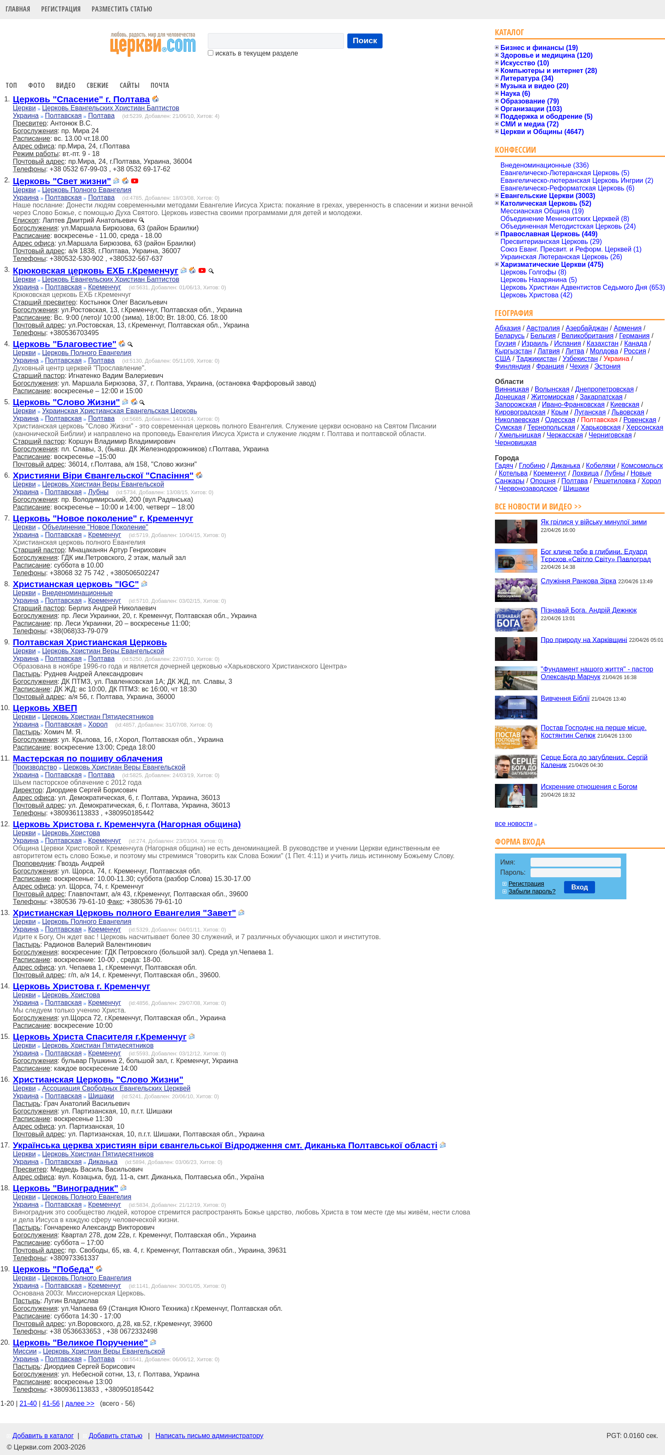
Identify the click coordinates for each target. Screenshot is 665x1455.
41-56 (51, 1403)
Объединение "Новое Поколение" (95, 527)
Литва (574, 351)
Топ (11, 85)
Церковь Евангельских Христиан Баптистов (110, 108)
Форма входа (520, 841)
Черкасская (565, 435)
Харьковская (600, 427)
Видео (65, 85)
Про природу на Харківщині (584, 639)
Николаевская (517, 419)
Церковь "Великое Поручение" (80, 1342)
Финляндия (513, 366)
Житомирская (552, 396)
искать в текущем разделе (253, 53)
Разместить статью (122, 9)
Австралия (543, 328)
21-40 (28, 1403)
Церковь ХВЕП (45, 708)
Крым (560, 412)
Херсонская (644, 427)
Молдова (604, 351)
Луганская (590, 412)
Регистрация (61, 9)
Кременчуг (104, 287)
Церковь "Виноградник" (65, 1188)
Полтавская (63, 115)
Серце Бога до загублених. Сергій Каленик (594, 760)
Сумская (508, 427)
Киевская (624, 404)
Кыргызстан (513, 351)
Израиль (535, 343)
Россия (635, 351)
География (514, 313)
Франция (550, 366)
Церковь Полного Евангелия (86, 189)
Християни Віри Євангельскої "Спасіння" (103, 475)
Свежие (98, 85)
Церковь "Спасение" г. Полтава (81, 99)
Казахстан (602, 343)
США (503, 358)
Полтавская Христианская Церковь (90, 642)
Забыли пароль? (532, 891)
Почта (160, 85)
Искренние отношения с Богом (589, 786)
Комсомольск (642, 465)
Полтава (101, 115)
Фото (36, 85)
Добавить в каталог (42, 1435)
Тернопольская (551, 427)
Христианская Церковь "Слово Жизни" (98, 1079)
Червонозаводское (528, 488)
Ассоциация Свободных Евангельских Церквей (116, 1088)
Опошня (543, 480)
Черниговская (610, 435)
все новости (514, 823)
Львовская (628, 412)
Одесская (560, 419)
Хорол (98, 724)
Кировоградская (520, 412)
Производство (35, 767)
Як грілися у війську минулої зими (594, 522)
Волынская (552, 389)
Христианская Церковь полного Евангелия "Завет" (124, 913)
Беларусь (510, 335)
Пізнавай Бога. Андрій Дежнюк (589, 610)
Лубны (98, 491)
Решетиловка (615, 480)
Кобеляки (601, 465)
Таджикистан (536, 358)
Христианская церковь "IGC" (76, 584)
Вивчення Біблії (565, 698)
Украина (26, 115)
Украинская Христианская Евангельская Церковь (119, 410)
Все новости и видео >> (538, 506)
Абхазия (508, 328)
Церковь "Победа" (53, 1269)
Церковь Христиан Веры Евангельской (103, 484)
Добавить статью (115, 1435)
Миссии (24, 1351)
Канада (635, 343)
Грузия (505, 343)
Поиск (365, 40)
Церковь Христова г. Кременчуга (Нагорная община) (127, 824)
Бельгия (543, 335)
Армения (628, 328)
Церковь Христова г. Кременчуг (81, 986)
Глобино (532, 465)
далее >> (80, 1403)
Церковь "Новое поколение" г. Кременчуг (103, 518)
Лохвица (585, 473)
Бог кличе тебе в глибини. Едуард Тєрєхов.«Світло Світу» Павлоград (596, 555)
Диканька (102, 1161)
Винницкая (512, 389)
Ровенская (640, 419)
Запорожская (515, 404)
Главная (18, 9)
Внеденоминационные (77, 592)
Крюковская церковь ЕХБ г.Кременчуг (95, 270)
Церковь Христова (71, 833)
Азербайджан (587, 328)
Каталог (509, 32)
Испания (567, 343)
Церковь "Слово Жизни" (66, 402)
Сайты (130, 85)
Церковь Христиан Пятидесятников (98, 716)
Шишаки (101, 1096)
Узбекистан (580, 358)
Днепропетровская (604, 389)
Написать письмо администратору (209, 1435)
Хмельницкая (520, 435)
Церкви (24, 108)
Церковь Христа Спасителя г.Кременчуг (100, 1036)
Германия (634, 335)
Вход (579, 887)
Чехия (579, 366)
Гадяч (504, 465)
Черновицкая (515, 442)
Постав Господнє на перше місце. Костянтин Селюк (594, 731)
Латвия (549, 351)
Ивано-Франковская (573, 404)
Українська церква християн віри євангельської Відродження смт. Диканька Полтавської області (225, 1145)
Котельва (513, 473)
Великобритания (588, 335)
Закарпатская (601, 396)
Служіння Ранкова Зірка (578, 581)
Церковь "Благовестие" (64, 344)
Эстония (607, 366)
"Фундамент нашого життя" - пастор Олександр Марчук (597, 673)
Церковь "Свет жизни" (62, 181)
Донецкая (510, 396)
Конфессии (515, 149)
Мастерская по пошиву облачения (87, 758)
